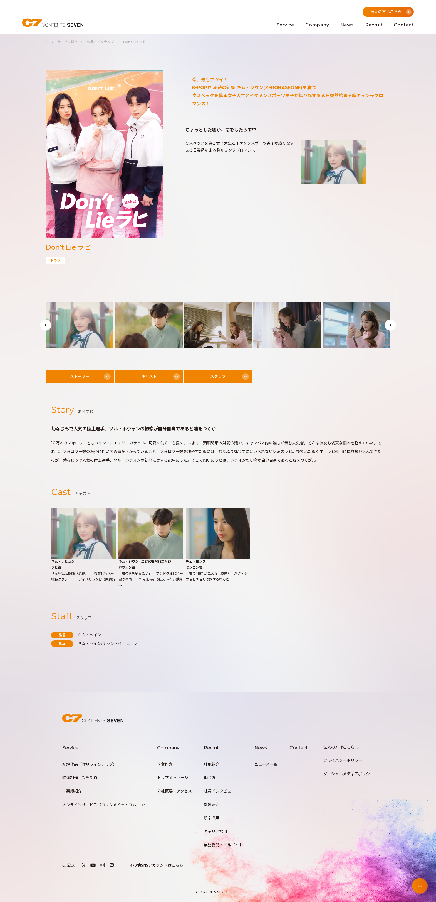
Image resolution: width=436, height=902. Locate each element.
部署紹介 (211, 805)
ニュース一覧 (266, 764)
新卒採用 (211, 818)
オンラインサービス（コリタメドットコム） (103, 805)
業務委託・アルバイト (223, 845)
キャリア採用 (215, 831)
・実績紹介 (72, 791)
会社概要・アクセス (174, 791)
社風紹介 (211, 764)
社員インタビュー (219, 791)
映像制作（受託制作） (81, 778)
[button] (45, 325)
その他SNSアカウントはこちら (156, 865)
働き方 (209, 778)
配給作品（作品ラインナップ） (89, 764)
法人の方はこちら (341, 747)
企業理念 (165, 764)
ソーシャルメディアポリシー (348, 774)
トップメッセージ (172, 778)
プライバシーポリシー (342, 760)
